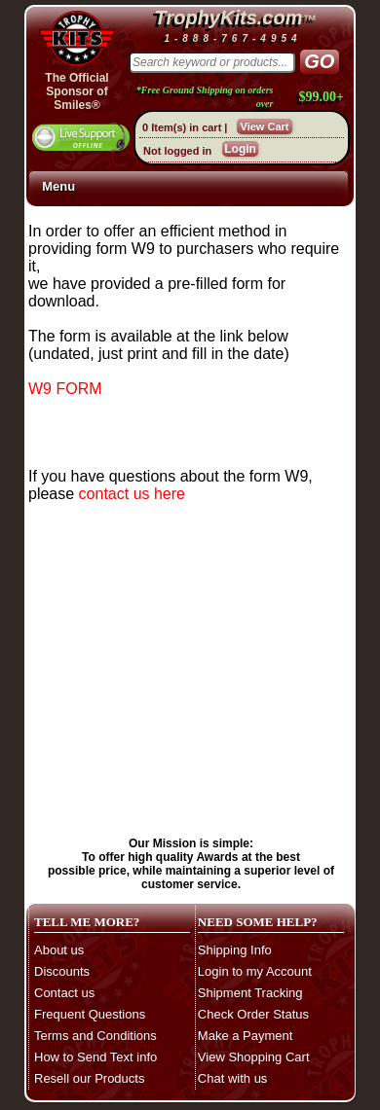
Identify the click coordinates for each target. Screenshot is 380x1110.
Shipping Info (235, 950)
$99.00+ (321, 97)
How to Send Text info (95, 1057)
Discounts (62, 971)
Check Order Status (253, 1014)
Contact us (64, 992)
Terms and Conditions (95, 1035)
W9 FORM (65, 388)
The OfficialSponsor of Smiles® (76, 91)
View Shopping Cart (254, 1057)
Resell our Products (89, 1078)
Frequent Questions (89, 1014)
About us (59, 950)
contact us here (132, 493)
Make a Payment (245, 1035)
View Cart (265, 126)
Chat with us (233, 1078)
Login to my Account (255, 971)
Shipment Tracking (250, 992)
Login (240, 149)
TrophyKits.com (229, 17)
